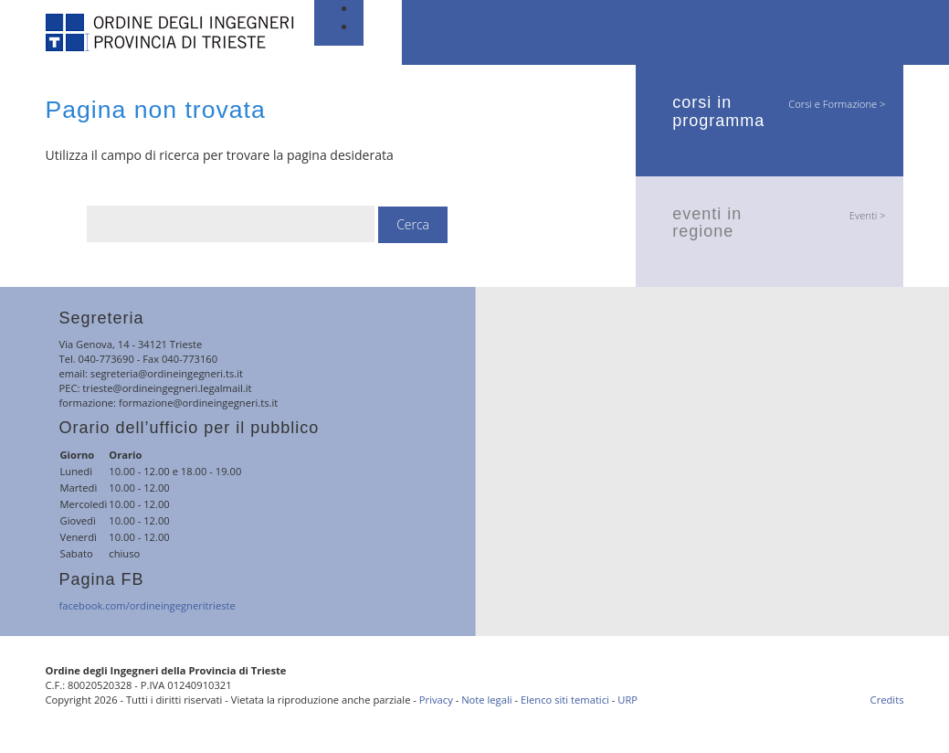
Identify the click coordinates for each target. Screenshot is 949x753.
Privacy (436, 699)
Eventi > (867, 215)
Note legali (486, 699)
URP (627, 699)
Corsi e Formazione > (836, 104)
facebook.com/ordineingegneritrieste (147, 605)
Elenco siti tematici (565, 699)
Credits (887, 699)
